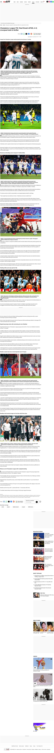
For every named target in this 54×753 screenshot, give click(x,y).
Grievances (48, 749)
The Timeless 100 (39, 746)
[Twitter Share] (26, 33)
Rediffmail (27, 746)
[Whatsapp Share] (24, 33)
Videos (34, 746)
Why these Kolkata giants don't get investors (48, 557)
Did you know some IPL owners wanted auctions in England (49, 550)
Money (31, 746)
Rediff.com (14, 749)
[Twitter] (47, 1)
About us (39, 749)
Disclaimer (24, 749)
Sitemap (33, 749)
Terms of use (44, 749)
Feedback (36, 749)
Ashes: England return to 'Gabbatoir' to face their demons (49, 542)
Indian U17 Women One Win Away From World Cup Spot (47, 595)
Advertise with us (19, 749)
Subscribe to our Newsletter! (30, 500)
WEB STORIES (36, 620)
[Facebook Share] (28, 33)
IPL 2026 (35, 731)
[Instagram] (49, 1)
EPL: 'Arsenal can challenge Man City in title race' (49, 565)
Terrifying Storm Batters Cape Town (40, 701)
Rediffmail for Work (15, 746)
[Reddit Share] (31, 33)
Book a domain (21, 746)
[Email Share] (21, 33)
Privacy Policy (29, 749)
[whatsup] (53, 1)
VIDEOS (35, 656)
